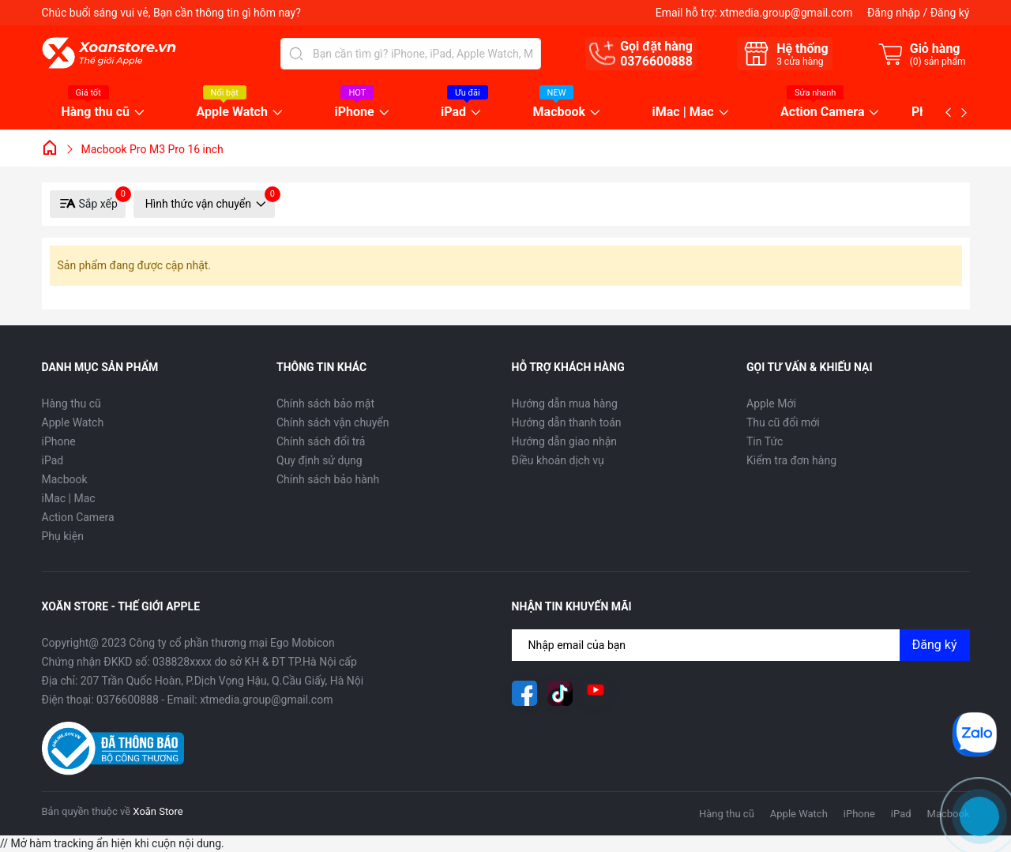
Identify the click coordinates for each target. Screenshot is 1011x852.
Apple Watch (232, 112)
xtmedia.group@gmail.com (786, 12)
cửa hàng (799, 61)
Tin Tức (764, 441)
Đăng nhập (893, 12)
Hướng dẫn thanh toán (567, 422)
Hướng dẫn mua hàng (565, 403)
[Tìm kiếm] (296, 53)
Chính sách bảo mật (325, 403)
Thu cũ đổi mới (783, 422)
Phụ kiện (63, 536)
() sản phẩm (938, 61)
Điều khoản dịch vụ (558, 460)
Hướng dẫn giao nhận (565, 441)
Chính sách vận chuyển (332, 422)
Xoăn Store (157, 811)
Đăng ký (950, 12)
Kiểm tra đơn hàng (791, 460)
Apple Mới (771, 403)
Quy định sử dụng (319, 460)
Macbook (559, 112)
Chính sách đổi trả (320, 441)
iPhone (354, 112)
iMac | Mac (683, 112)
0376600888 (656, 61)
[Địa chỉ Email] (741, 645)
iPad (453, 112)
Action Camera (822, 112)
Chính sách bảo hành (327, 479)
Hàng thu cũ (96, 112)
